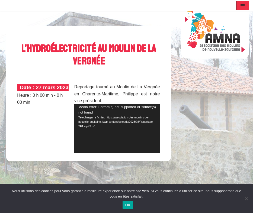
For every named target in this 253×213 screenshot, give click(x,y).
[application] (117, 128)
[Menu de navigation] (242, 5)
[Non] (246, 198)
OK (127, 205)
